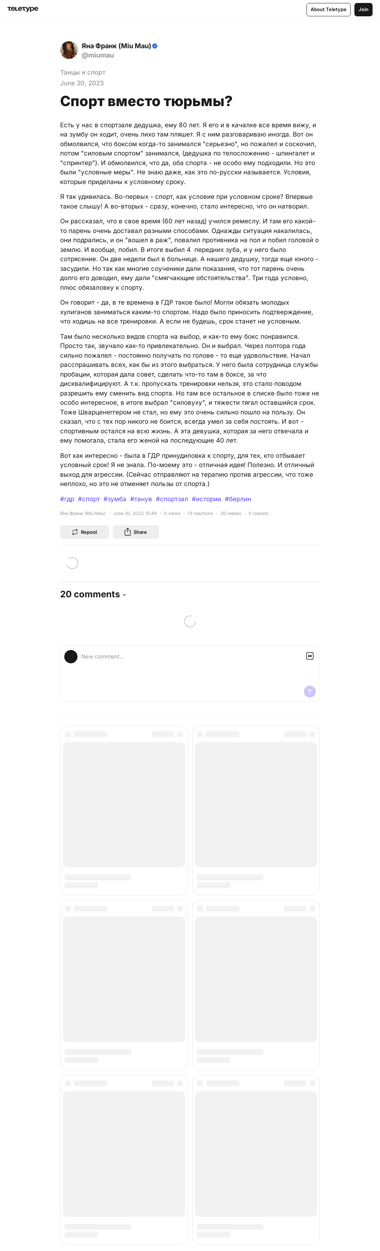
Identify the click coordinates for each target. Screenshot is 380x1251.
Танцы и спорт (82, 72)
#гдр (67, 499)
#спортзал (172, 499)
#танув (141, 499)
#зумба (115, 499)
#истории (206, 499)
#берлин (238, 499)
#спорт (89, 499)
